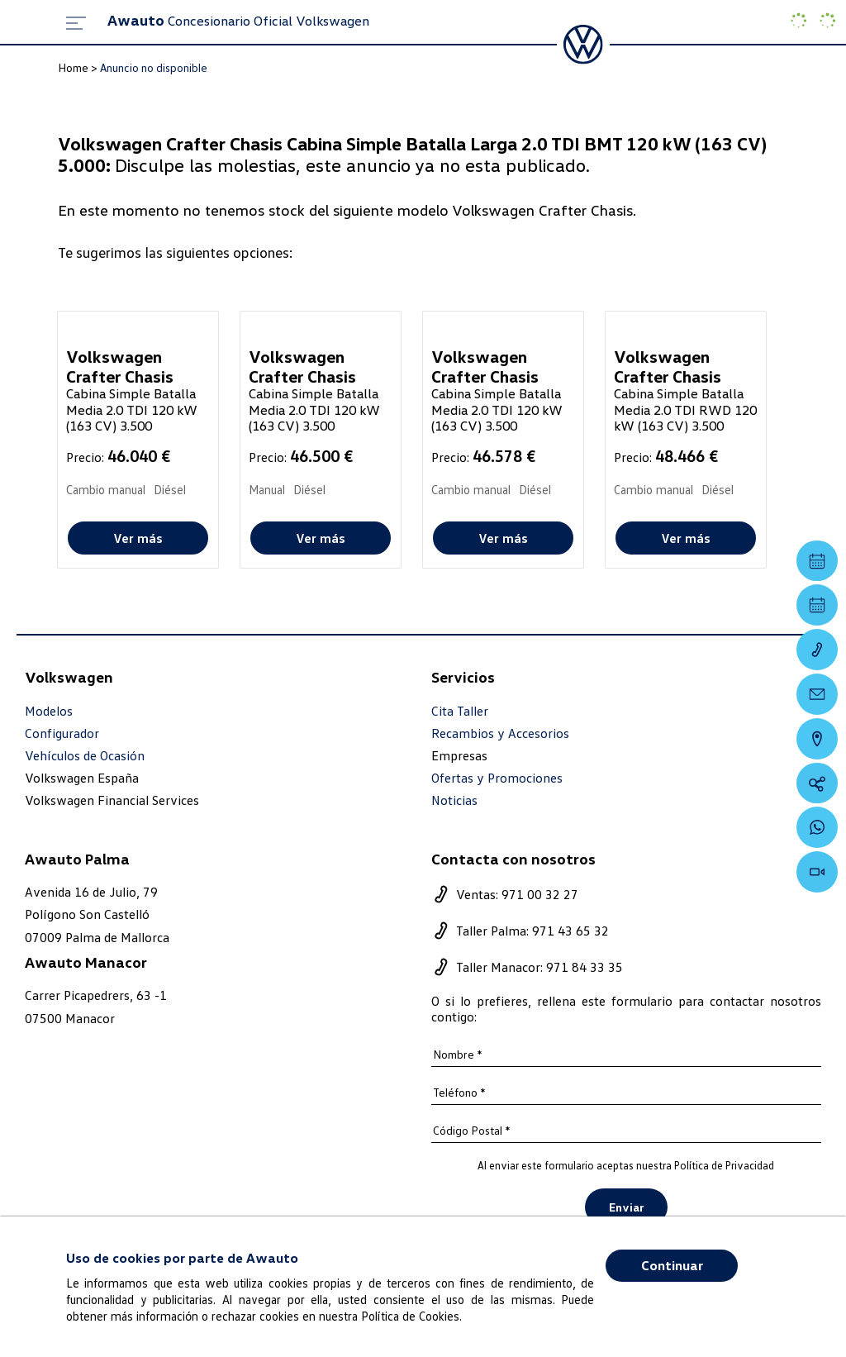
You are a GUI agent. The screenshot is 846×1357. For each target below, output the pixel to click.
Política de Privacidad (724, 1165)
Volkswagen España (82, 777)
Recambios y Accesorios (500, 733)
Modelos (49, 711)
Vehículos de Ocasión (85, 756)
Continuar (672, 1265)
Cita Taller (459, 711)
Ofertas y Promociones (497, 778)
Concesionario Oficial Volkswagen (238, 20)
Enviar (626, 1207)
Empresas (459, 755)
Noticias (454, 800)
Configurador (62, 733)
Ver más (138, 538)
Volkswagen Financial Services (112, 800)
